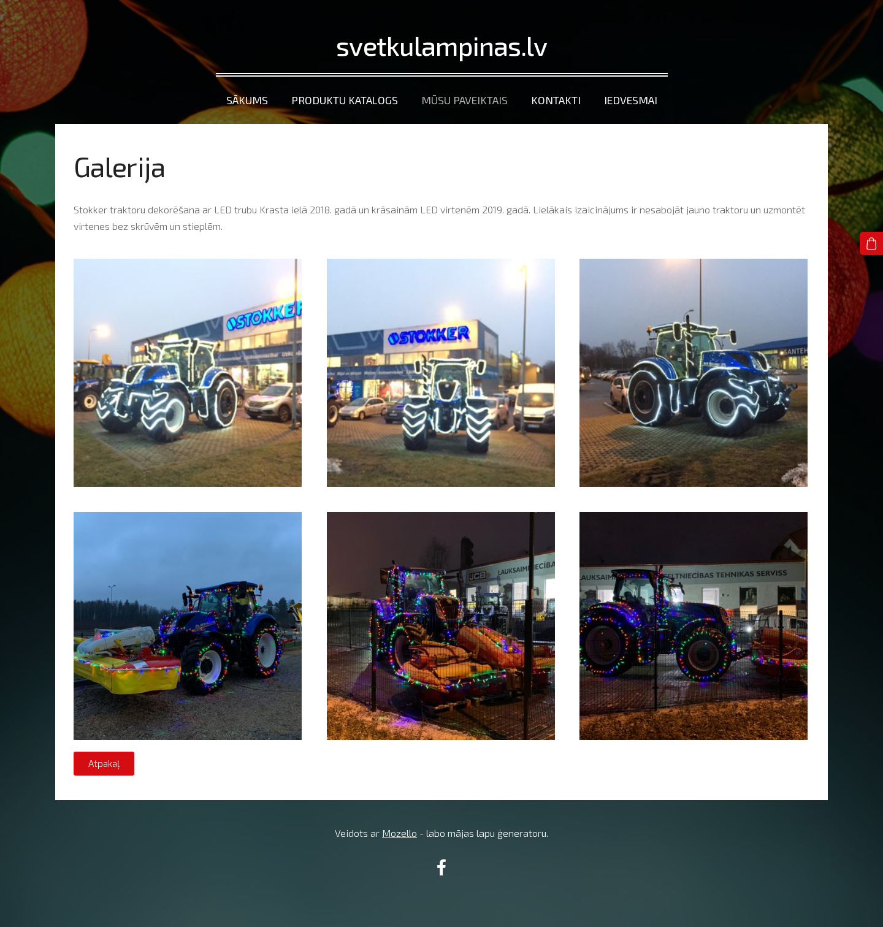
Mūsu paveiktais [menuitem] (464, 100)
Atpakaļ (104, 763)
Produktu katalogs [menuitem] (344, 100)
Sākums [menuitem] (247, 100)
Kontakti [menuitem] (556, 100)
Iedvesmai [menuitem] (630, 100)
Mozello (399, 833)
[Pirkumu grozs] (871, 243)
